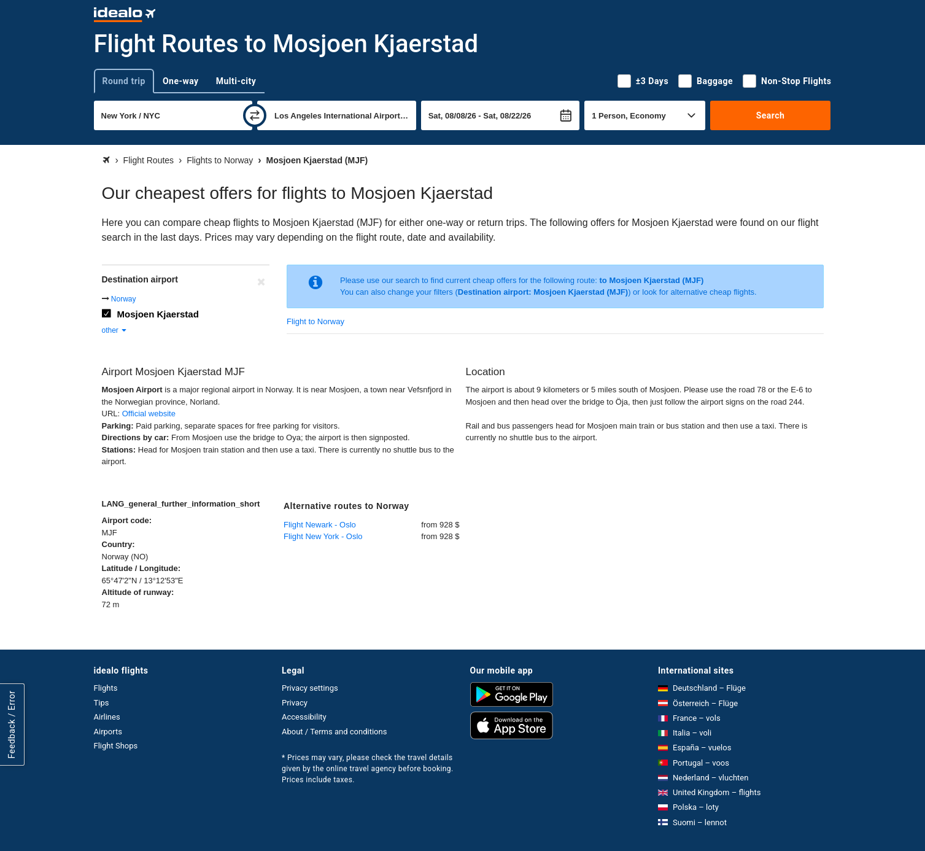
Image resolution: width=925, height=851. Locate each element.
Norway (123, 299)
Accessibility (304, 716)
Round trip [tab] (124, 81)
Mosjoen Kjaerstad (158, 314)
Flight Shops (116, 745)
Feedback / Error (12, 725)
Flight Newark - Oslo (320, 524)
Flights (106, 688)
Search (770, 115)
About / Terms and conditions (334, 731)
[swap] (254, 115)
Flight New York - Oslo (323, 536)
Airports (108, 731)
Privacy (295, 702)
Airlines (107, 716)
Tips (101, 702)
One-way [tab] (181, 81)
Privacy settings (310, 688)
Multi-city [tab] (236, 81)
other (115, 330)
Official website (149, 413)
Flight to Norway (315, 321)
